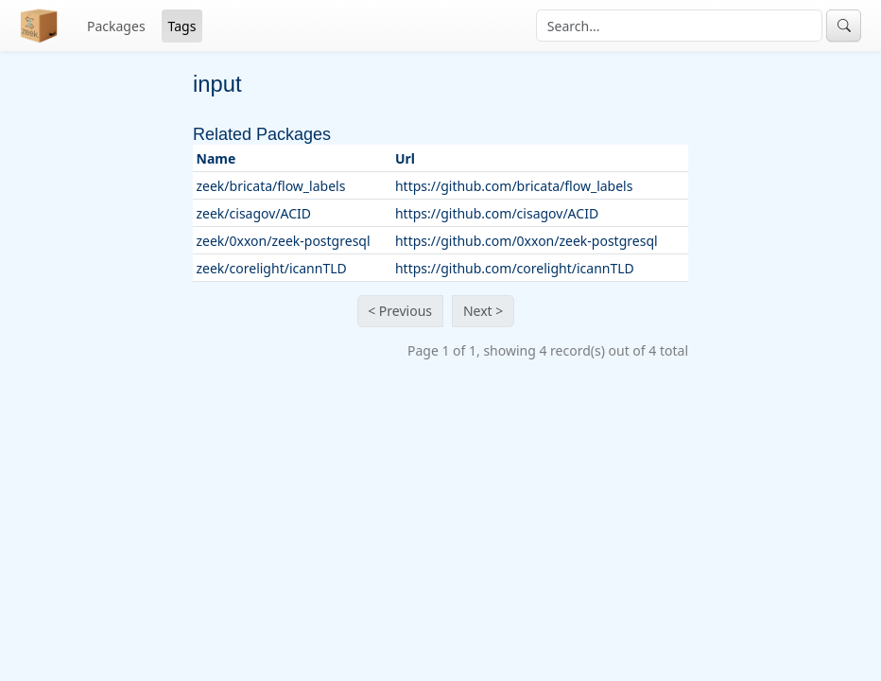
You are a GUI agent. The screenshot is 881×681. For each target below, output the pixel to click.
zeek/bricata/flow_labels (271, 186)
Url (405, 158)
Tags (182, 26)
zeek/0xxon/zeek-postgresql (284, 241)
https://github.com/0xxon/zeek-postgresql (526, 241)
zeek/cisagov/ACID (254, 213)
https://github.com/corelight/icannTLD (514, 268)
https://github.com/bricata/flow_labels (514, 186)
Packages (116, 26)
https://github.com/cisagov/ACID (496, 213)
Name (216, 158)
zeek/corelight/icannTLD (272, 268)
